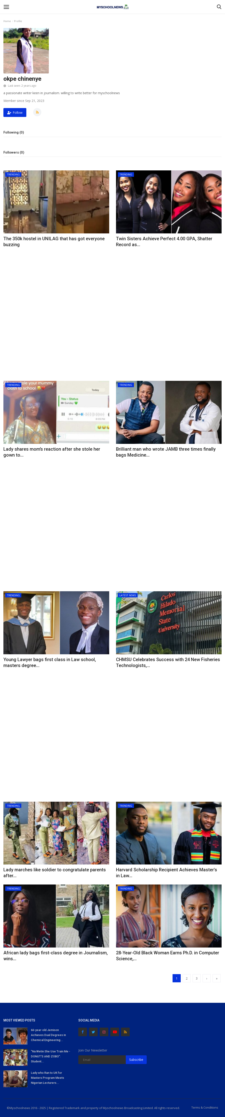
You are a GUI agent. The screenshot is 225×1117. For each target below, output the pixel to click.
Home (7, 21)
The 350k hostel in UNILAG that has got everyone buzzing (54, 241)
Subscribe (136, 1059)
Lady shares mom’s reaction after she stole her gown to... (51, 452)
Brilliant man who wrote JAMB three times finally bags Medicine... (166, 452)
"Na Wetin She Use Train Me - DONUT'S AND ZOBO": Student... (50, 1056)
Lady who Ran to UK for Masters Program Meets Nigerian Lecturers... (47, 1077)
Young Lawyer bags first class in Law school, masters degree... (49, 662)
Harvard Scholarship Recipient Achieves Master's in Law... (166, 872)
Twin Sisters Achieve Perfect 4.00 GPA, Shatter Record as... (164, 241)
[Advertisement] (56, 281)
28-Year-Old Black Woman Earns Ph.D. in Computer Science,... (167, 955)
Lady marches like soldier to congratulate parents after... (54, 872)
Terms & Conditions (204, 1107)
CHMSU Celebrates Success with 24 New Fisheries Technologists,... (168, 662)
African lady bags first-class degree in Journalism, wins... (55, 955)
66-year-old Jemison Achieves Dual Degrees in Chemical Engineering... (48, 1035)
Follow (14, 112)
